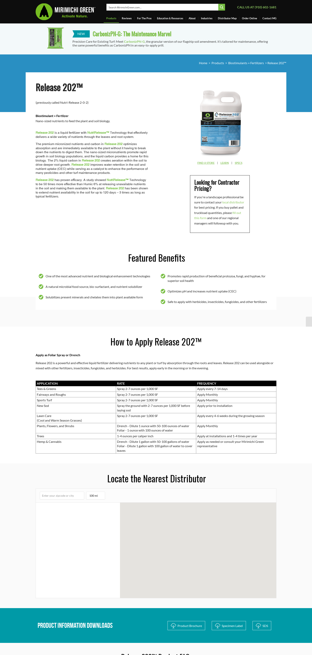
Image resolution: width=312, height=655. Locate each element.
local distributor (233, 202)
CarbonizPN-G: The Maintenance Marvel (132, 34)
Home (203, 63)
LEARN (224, 162)
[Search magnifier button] (221, 7)
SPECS (238, 162)
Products (218, 63)
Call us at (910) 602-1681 (256, 7)
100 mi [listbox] (94, 496)
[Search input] (163, 7)
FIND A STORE (205, 162)
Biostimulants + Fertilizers (246, 63)
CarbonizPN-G (134, 41)
